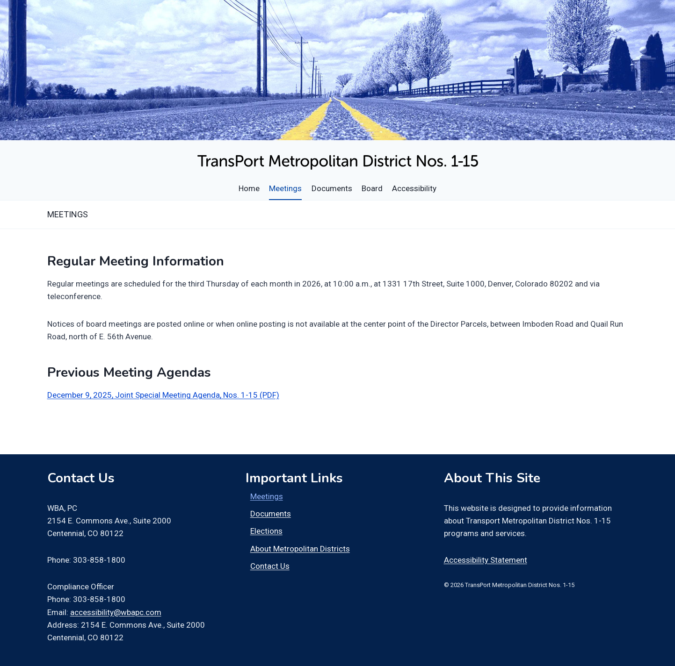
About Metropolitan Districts (300, 548)
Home (249, 188)
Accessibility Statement (485, 560)
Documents (332, 188)
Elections (266, 531)
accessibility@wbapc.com (115, 612)
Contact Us (270, 566)
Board (372, 188)
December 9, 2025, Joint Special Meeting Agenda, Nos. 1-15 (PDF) (163, 395)
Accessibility (414, 188)
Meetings (285, 188)
